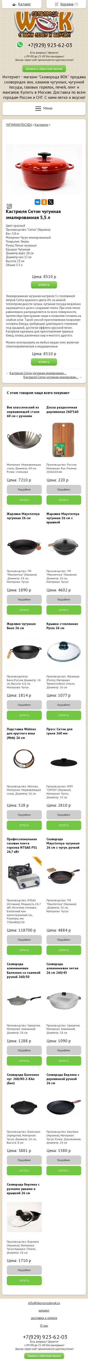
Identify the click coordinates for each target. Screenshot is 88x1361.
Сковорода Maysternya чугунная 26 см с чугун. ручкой (63, 843)
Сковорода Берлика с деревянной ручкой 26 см (62, 1079)
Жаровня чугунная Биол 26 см (21, 626)
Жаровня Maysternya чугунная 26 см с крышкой (62, 518)
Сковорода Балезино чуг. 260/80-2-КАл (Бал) (23, 1079)
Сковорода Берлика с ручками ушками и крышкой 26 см (23, 1188)
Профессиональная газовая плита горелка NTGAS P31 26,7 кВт (22, 845)
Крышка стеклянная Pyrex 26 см (62, 626)
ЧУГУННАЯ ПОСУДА (19, 125)
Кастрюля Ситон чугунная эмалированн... (38, 373)
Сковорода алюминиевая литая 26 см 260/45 (62, 968)
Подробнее (24, 489)
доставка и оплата (44, 1318)
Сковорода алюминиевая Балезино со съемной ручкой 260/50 (23, 970)
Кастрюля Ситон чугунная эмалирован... (50, 377)
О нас (44, 1325)
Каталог (24, 4)
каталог (44, 1310)
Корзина (67, 4)
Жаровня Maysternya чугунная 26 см (23, 516)
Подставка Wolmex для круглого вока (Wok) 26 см (21, 733)
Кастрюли (41, 125)
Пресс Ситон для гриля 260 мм (59, 731)
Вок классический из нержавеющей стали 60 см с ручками (23, 411)
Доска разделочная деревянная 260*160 (62, 409)
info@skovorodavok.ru (44, 1303)
